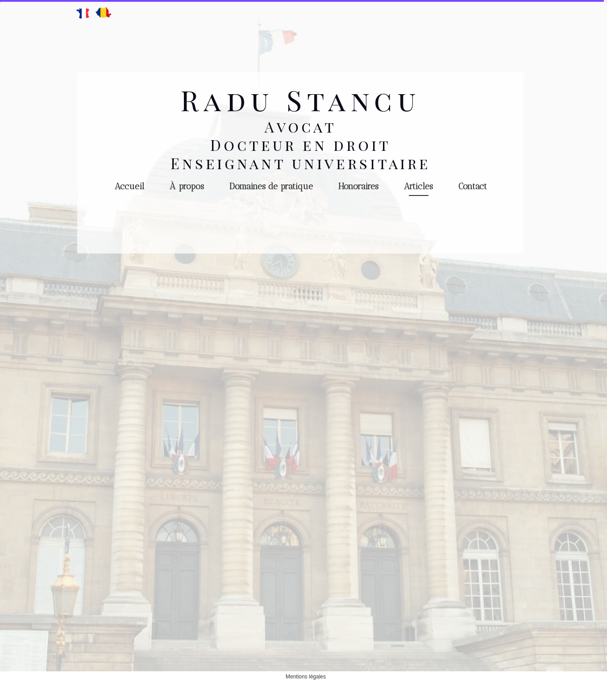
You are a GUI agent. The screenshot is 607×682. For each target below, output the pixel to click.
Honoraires (358, 186)
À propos (187, 186)
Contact (472, 186)
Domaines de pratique (271, 186)
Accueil (129, 186)
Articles (418, 186)
